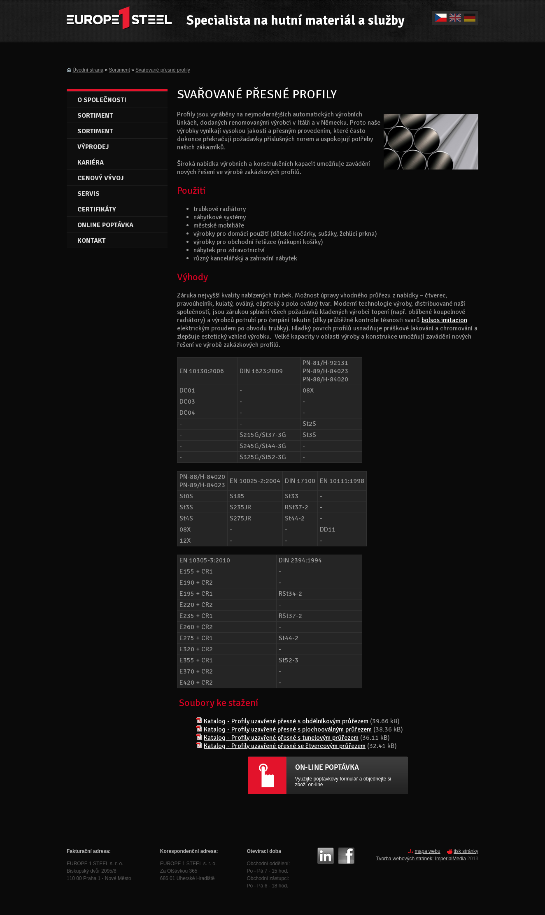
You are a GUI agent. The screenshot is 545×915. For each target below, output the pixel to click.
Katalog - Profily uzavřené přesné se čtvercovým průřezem (285, 746)
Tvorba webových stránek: (404, 859)
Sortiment (119, 70)
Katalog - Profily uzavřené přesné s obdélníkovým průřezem (286, 721)
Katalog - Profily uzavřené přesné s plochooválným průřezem (288, 729)
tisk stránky (466, 851)
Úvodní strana (87, 70)
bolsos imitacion (444, 320)
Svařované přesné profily (162, 70)
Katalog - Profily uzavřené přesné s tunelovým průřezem (281, 738)
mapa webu (427, 851)
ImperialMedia (450, 859)
